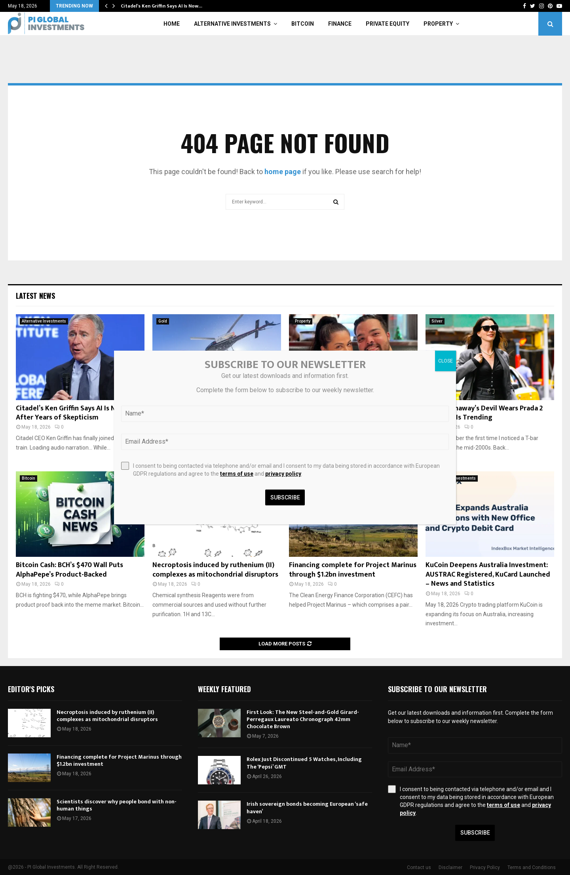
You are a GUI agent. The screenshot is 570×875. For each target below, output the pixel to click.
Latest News (35, 295)
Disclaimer (450, 867)
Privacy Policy (485, 867)
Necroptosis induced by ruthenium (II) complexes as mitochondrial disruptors (215, 569)
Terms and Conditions (531, 867)
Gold (162, 321)
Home (171, 24)
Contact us (419, 867)
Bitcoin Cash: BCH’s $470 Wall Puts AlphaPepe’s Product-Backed (69, 569)
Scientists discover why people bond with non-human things (117, 805)
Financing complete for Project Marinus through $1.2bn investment (352, 569)
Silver (437, 321)
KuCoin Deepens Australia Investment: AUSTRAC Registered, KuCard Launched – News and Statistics (488, 574)
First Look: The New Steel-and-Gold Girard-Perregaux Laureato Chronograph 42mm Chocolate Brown (303, 719)
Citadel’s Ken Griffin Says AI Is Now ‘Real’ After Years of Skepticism (79, 412)
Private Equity (387, 24)
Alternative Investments (232, 24)
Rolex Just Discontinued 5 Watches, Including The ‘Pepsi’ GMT (304, 763)
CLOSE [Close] (445, 361)
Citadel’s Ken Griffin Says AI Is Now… (161, 6)
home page (282, 171)
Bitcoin (302, 24)
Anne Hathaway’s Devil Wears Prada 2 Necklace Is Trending (484, 412)
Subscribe (475, 832)
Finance (340, 24)
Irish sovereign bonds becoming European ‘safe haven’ (307, 807)
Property (438, 24)
